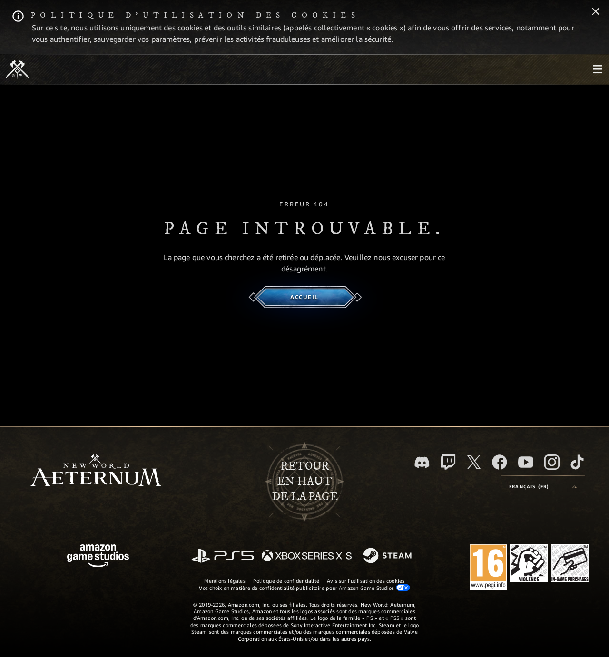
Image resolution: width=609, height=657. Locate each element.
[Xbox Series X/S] (306, 556)
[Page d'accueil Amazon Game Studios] (98, 557)
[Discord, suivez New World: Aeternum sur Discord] (422, 462)
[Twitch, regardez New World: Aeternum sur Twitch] (448, 462)
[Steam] (388, 556)
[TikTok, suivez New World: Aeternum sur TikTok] (577, 462)
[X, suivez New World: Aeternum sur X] (474, 462)
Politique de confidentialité (286, 581)
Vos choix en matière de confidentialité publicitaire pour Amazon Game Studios (304, 587)
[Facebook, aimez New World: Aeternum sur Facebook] (499, 462)
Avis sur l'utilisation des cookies (365, 581)
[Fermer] (595, 12)
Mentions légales (225, 581)
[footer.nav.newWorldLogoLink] (95, 471)
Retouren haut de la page (305, 481)
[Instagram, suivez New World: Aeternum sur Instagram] (552, 462)
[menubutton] (597, 69)
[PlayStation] (222, 556)
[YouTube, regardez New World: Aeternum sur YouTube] (525, 462)
